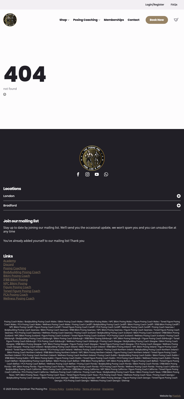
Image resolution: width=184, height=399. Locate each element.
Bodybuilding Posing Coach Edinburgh (34, 338)
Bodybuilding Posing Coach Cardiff (109, 324)
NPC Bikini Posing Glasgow (55, 344)
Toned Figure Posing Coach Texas (82, 375)
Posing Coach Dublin (107, 355)
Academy (9, 261)
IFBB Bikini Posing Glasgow (28, 344)
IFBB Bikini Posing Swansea (82, 329)
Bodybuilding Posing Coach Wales (40, 321)
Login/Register (154, 4)
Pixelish (176, 395)
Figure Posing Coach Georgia (136, 377)
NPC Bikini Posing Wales (120, 321)
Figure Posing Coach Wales (146, 321)
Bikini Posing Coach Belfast (66, 361)
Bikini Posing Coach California (57, 369)
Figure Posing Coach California (143, 369)
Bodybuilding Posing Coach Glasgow (140, 341)
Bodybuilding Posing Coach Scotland (114, 332)
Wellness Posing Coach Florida (140, 366)
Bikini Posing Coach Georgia (55, 377)
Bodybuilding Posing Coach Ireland (61, 346)
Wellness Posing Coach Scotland (150, 335)
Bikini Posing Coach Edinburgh (68, 338)
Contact (133, 19)
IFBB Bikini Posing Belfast (93, 361)
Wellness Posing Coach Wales (56, 324)
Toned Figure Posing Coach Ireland (30, 349)
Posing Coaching (85, 19)
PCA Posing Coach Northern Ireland (39, 355)
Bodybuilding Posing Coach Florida (115, 363)
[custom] (106, 174)
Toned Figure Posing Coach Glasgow (117, 344)
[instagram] (87, 174)
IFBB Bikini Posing (15, 280)
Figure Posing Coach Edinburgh (157, 338)
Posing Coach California (167, 366)
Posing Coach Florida (87, 363)
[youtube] (96, 174)
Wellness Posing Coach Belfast (61, 363)
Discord (8, 264)
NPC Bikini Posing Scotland (27, 335)
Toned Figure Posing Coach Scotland (88, 335)
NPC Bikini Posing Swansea (109, 329)
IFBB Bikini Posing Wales (96, 321)
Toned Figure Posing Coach (21, 291)
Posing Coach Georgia (163, 375)
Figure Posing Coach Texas (52, 375)
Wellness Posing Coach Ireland (88, 349)
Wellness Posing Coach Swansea (57, 332)
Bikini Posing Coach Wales (70, 321)
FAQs (174, 4)
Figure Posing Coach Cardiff (48, 327)
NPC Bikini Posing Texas (27, 375)
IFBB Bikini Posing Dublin (17, 358)
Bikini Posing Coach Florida (145, 363)
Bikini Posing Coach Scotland (147, 332)
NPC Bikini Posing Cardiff (21, 327)
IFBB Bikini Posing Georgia (82, 377)
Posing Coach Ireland (33, 346)
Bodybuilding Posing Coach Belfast (36, 361)
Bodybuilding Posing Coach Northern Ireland (156, 349)
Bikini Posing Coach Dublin (165, 355)
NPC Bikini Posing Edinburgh (127, 338)
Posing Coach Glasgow (110, 341)
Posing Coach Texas (92, 372)
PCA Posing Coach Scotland (120, 335)
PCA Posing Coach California (35, 372)
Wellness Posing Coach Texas (137, 375)
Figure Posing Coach (17, 287)
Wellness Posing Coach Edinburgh (83, 341)
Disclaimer (108, 388)
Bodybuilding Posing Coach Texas (119, 372)
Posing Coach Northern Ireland (119, 349)
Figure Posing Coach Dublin (68, 358)
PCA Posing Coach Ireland (60, 349)
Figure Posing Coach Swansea (138, 329)
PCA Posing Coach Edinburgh (51, 341)
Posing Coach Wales (13, 321)
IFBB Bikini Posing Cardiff (166, 324)
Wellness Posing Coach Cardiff (136, 327)
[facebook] (78, 174)
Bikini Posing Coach (16, 276)
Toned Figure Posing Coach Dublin (99, 358)
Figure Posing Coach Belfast (145, 361)
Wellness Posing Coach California (65, 372)
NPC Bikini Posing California (114, 369)
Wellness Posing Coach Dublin (157, 358)
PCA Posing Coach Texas (111, 375)
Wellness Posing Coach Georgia (105, 380)
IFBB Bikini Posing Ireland (119, 346)
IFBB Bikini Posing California (86, 369)
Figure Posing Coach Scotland (55, 335)
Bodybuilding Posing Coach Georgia (23, 377)
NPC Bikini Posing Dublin (42, 358)
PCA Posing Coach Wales (29, 324)
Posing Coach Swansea (162, 327)
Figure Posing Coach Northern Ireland (131, 352)
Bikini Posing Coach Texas (148, 372)
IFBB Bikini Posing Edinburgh (98, 338)
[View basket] (176, 19)
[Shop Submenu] (68, 19)
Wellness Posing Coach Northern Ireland (77, 355)
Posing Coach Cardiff (82, 324)
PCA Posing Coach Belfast (33, 363)
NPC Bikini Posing (15, 283)
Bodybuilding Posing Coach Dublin (135, 355)
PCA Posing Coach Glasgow (148, 344)
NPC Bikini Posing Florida (24, 366)
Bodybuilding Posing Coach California (23, 369)
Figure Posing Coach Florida (51, 366)
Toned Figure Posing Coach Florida (82, 366)
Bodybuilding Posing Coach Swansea (22, 329)
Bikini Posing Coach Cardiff (140, 324)
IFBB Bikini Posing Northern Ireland (60, 352)
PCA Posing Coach (15, 294)
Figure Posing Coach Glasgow (84, 344)
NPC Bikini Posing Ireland (144, 346)
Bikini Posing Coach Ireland (92, 346)
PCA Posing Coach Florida (112, 366)
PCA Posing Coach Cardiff (108, 327)
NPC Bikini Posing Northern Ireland (95, 352)
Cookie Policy (73, 388)
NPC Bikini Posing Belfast (118, 361)
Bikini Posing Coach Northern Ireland (24, 352)
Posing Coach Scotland (85, 332)
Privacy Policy (56, 388)
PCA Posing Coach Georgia (76, 380)
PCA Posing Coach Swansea (28, 332)
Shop (63, 19)
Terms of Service (91, 388)
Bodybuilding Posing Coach (22, 272)
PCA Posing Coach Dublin (129, 358)
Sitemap (125, 380)
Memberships (114, 19)
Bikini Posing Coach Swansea (54, 329)
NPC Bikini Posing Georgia (109, 377)
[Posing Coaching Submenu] (99, 19)
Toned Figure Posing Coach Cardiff (78, 327)
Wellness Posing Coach (18, 298)
